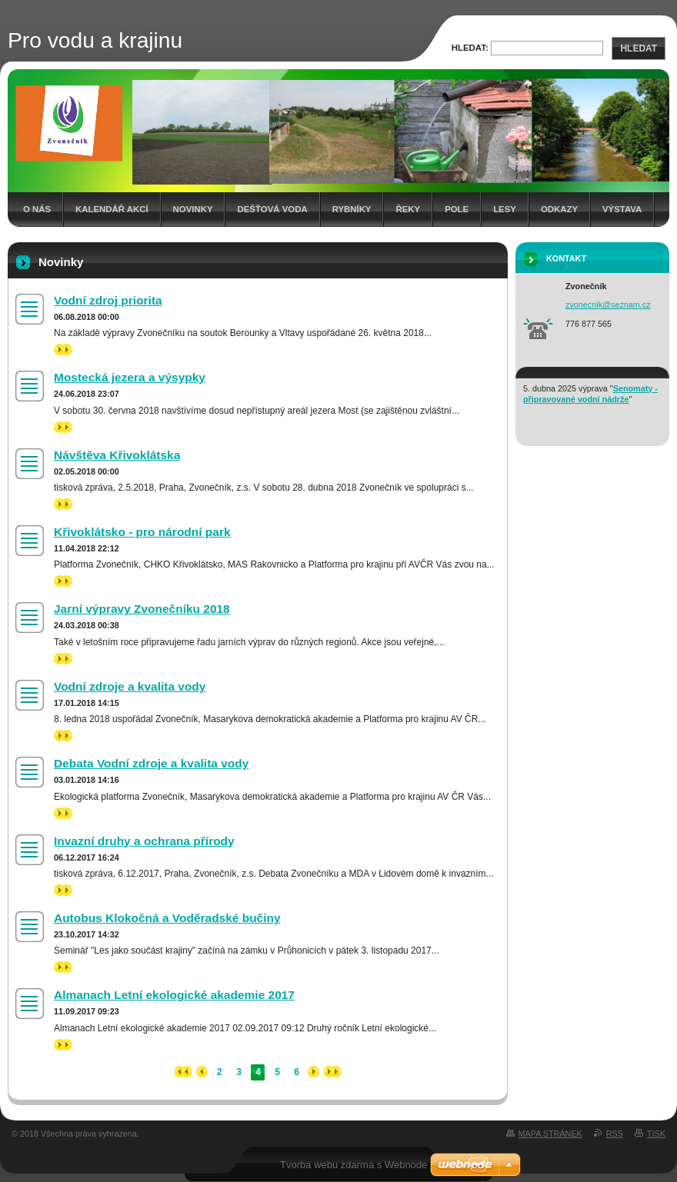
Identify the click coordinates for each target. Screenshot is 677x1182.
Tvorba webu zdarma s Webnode (353, 1164)
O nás (37, 209)
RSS (614, 1133)
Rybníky (352, 209)
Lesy (504, 209)
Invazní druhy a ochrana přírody (144, 840)
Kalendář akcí (111, 209)
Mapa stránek (550, 1133)
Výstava (622, 209)
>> (63, 349)
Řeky (407, 209)
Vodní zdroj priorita (108, 300)
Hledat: (470, 47)
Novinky (193, 209)
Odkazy (559, 209)
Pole (457, 209)
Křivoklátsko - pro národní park (142, 531)
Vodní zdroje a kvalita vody (129, 686)
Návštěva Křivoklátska (117, 454)
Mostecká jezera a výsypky (129, 377)
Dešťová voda (272, 209)
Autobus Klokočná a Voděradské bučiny (167, 917)
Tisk (656, 1133)
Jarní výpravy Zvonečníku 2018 (142, 608)
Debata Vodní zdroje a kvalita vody (151, 763)
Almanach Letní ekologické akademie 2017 (174, 994)
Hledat (638, 48)
